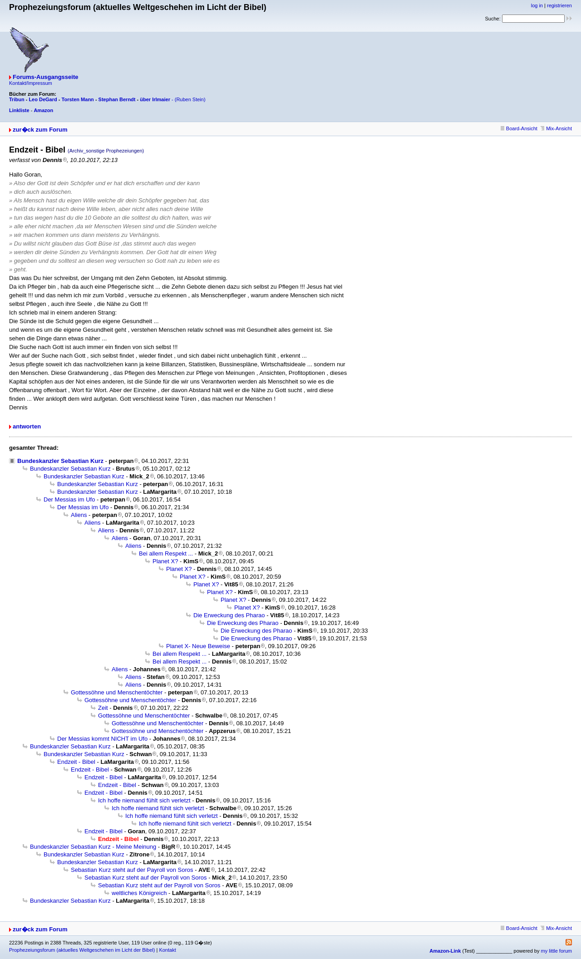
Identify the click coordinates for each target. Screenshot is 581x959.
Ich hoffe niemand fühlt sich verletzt (144, 800)
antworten (27, 426)
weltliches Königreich (139, 893)
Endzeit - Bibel (76, 761)
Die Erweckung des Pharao (229, 615)
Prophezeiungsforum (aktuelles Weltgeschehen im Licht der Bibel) (82, 950)
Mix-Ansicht (556, 128)
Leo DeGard (43, 99)
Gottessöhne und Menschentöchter (116, 692)
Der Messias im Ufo (69, 499)
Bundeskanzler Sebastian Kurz (60, 460)
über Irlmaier (155, 99)
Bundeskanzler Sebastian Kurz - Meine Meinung (93, 846)
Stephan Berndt (117, 99)
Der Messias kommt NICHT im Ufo (102, 738)
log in (537, 5)
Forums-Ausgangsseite (45, 77)
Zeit (103, 707)
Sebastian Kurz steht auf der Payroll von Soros (132, 869)
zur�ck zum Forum (40, 129)
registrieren (559, 5)
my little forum (556, 951)
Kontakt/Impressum (30, 83)
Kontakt (167, 950)
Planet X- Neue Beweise (198, 646)
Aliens (79, 514)
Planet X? (165, 561)
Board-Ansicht (519, 128)
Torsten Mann (78, 99)
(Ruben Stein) (190, 99)
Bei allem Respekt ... (166, 553)
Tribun (17, 99)
